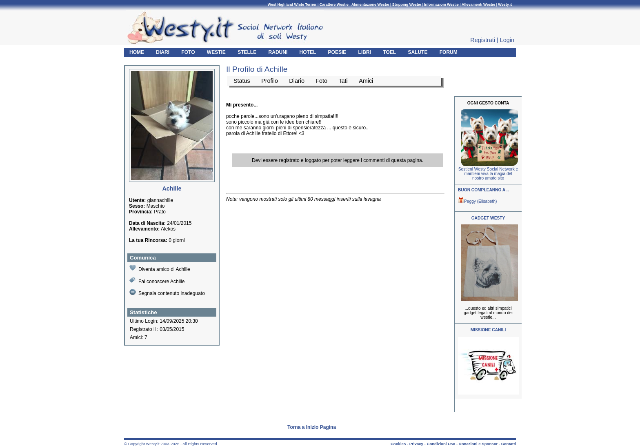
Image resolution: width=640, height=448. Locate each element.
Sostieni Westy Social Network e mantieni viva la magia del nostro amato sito (488, 173)
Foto (321, 81)
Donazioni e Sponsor (478, 443)
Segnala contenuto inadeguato (167, 292)
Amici (366, 81)
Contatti (508, 443)
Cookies (398, 443)
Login (507, 40)
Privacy (416, 443)
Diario (296, 81)
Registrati (482, 40)
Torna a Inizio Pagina (311, 427)
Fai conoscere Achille (156, 280)
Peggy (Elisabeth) (477, 201)
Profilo (269, 81)
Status (241, 81)
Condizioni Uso (441, 443)
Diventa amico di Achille (159, 268)
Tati (342, 81)
